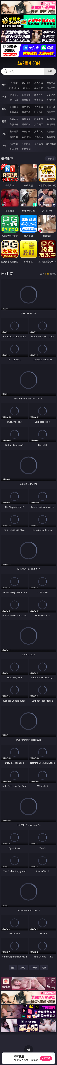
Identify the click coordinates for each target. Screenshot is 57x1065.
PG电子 (14, 82)
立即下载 (46, 1058)
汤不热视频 (51, 143)
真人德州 (26, 82)
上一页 (23, 967)
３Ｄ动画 (51, 94)
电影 (4, 109)
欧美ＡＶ (38, 94)
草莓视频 (38, 143)
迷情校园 (14, 136)
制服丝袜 (14, 112)
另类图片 (51, 124)
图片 (4, 121)
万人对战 (38, 82)
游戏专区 (51, 82)
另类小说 (26, 136)
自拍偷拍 (26, 94)
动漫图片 (51, 119)
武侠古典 (51, 131)
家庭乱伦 (26, 131)
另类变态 (51, 112)
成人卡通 (38, 107)
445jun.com (28, 64)
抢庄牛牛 (51, 87)
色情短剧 (26, 148)
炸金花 (26, 87)
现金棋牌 (38, 87)
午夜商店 (26, 143)
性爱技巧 (51, 136)
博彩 (4, 84)
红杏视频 (14, 148)
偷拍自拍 (26, 107)
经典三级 (26, 112)
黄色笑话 (38, 136)
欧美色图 (38, 119)
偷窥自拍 (14, 119)
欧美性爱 (51, 107)
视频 (4, 97)
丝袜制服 (26, 100)
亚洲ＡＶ (14, 94)
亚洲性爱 (14, 107)
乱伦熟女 (38, 112)
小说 (4, 133)
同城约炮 (14, 143)
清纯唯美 (26, 124)
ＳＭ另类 (51, 100)
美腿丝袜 (14, 124)
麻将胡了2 (14, 87)
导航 (4, 145)
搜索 (50, 71)
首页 (13, 967)
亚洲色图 (26, 119)
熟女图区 (38, 124)
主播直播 (38, 100)
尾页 (44, 967)
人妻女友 (38, 131)
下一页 (34, 967)
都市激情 (14, 131)
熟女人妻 (14, 100)
